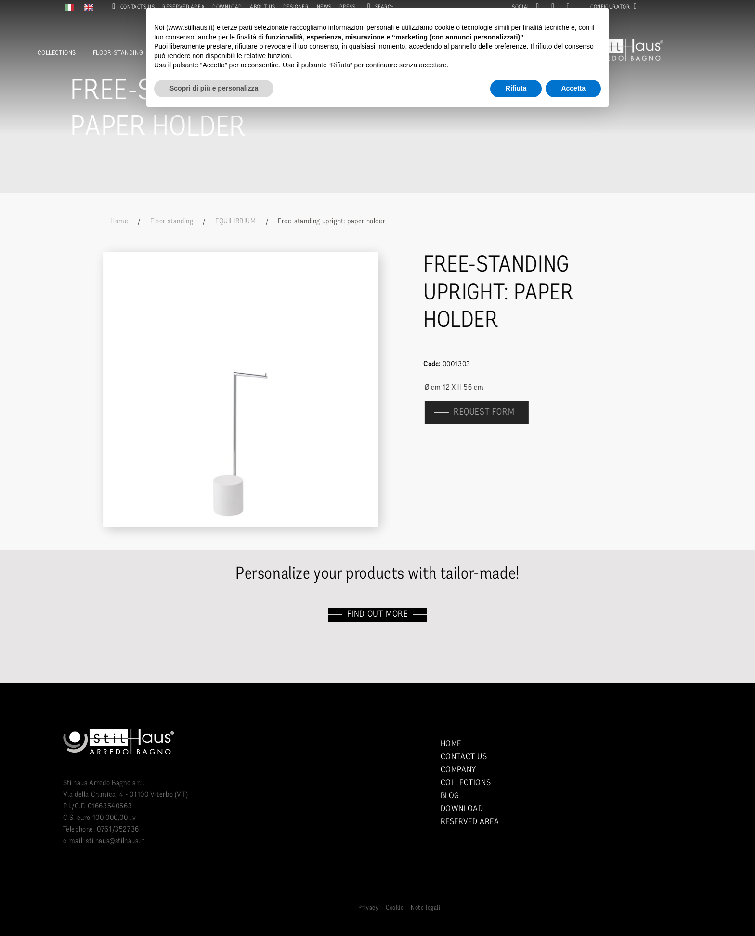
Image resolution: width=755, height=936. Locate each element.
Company (458, 770)
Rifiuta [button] (516, 88)
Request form (489, 412)
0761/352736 (118, 829)
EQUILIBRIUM (235, 221)
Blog (450, 796)
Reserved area (470, 822)
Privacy (368, 907)
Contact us (464, 757)
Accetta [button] (573, 88)
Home (119, 221)
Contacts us (131, 7)
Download (462, 809)
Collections (57, 53)
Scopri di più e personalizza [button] (213, 88)
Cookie (395, 907)
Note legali (426, 907)
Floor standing (171, 221)
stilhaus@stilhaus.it (115, 841)
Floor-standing (118, 53)
